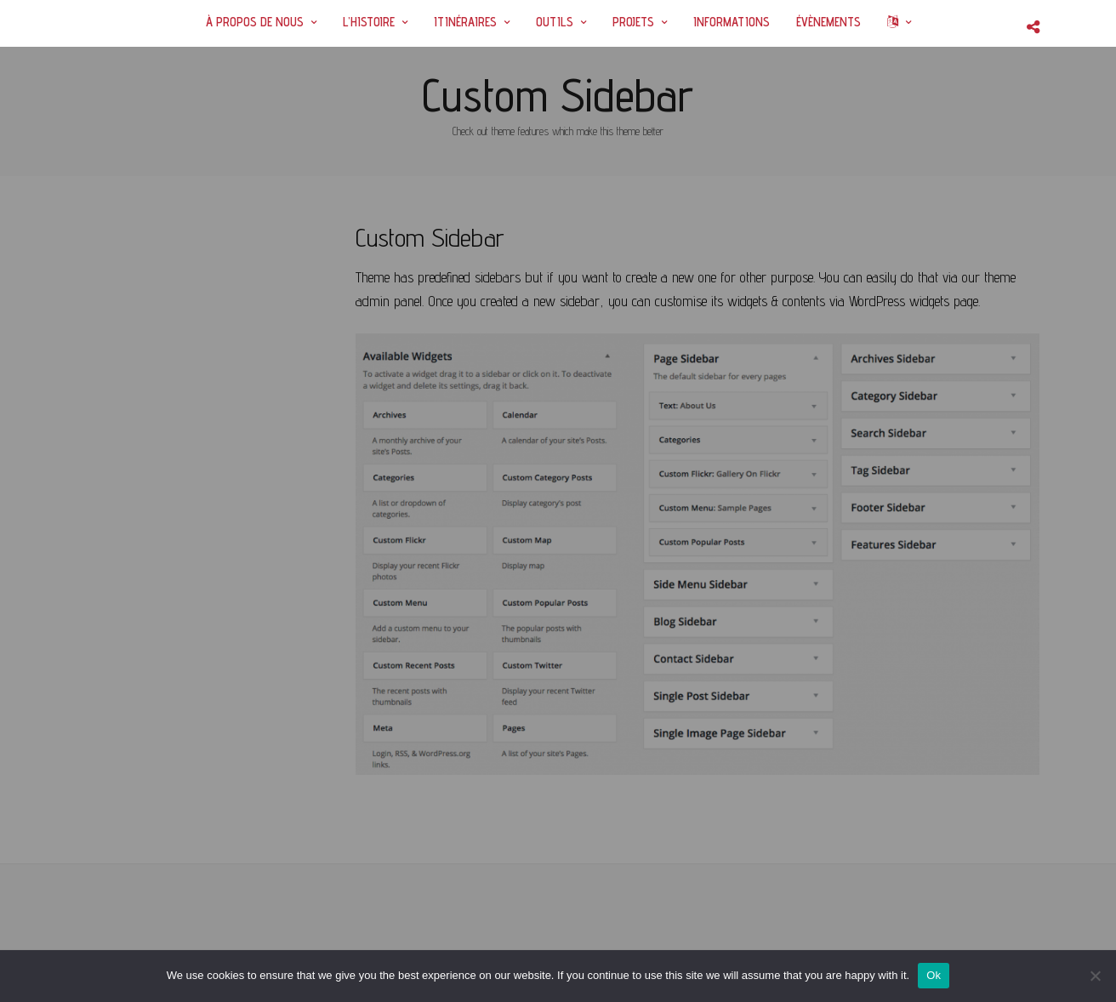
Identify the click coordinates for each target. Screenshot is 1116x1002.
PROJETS (633, 21)
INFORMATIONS (731, 21)
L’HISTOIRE (369, 21)
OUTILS (554, 21)
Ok (933, 975)
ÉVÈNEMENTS (828, 21)
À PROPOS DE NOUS (255, 21)
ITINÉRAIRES (465, 21)
